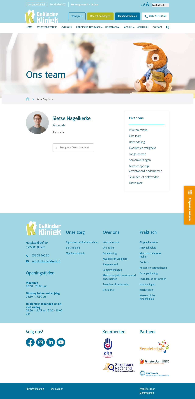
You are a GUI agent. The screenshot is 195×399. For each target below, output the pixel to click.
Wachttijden (146, 290)
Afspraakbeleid (148, 248)
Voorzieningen (147, 284)
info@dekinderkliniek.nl (46, 261)
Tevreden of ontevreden (144, 177)
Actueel (128, 27)
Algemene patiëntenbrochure (82, 242)
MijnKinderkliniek (127, 16)
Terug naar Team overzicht (74, 147)
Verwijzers (76, 16)
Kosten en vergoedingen (153, 268)
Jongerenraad (137, 154)
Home (29, 27)
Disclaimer (135, 183)
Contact (157, 27)
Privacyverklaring (149, 273)
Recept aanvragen (100, 16)
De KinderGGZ (58, 4)
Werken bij (142, 27)
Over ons (66, 27)
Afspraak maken (149, 242)
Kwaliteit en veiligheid (142, 148)
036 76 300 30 (157, 16)
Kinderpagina (112, 27)
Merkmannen (147, 393)
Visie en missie (138, 130)
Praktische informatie (88, 27)
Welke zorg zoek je (47, 27)
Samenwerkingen (140, 160)
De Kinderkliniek (36, 5)
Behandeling (137, 142)
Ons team (135, 136)
